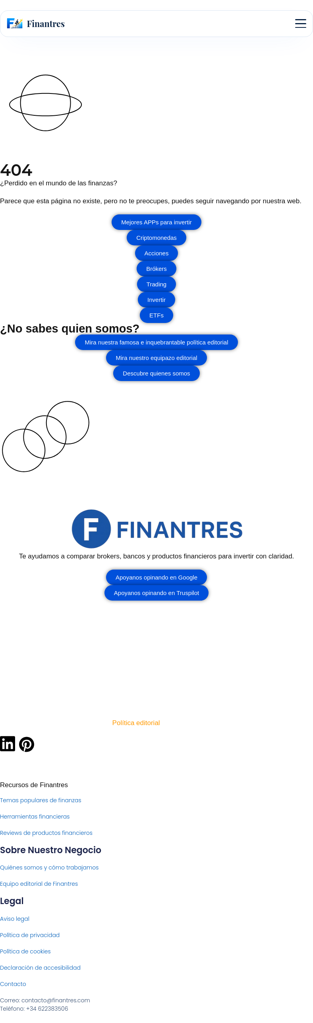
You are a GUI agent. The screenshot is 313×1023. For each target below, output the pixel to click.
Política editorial (136, 723)
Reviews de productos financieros (46, 833)
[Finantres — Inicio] (36, 23)
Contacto (13, 984)
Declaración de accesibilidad (40, 968)
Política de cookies (25, 951)
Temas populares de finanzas (40, 800)
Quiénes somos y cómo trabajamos (49, 867)
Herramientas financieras (35, 817)
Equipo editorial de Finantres (39, 884)
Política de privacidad (30, 935)
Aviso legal (14, 919)
